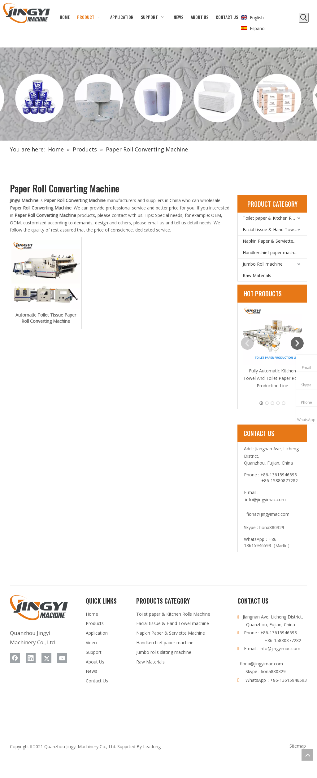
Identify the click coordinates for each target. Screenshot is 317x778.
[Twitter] (46, 658)
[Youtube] (62, 658)
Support (94, 652)
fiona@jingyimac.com (267, 514)
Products (95, 623)
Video (91, 642)
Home (92, 614)
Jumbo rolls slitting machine (163, 652)
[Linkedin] (31, 658)
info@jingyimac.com (265, 499)
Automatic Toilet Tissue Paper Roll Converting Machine (45, 318)
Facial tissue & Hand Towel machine (275, 229)
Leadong (152, 746)
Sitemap (297, 746)
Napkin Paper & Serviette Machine (275, 241)
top (307, 755)
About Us (95, 662)
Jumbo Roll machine (263, 264)
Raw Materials (257, 275)
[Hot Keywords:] (304, 18)
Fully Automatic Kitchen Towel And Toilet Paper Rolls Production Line (272, 378)
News (91, 671)
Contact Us (97, 681)
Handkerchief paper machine (271, 252)
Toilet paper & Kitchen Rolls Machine (275, 218)
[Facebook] (15, 658)
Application (97, 633)
